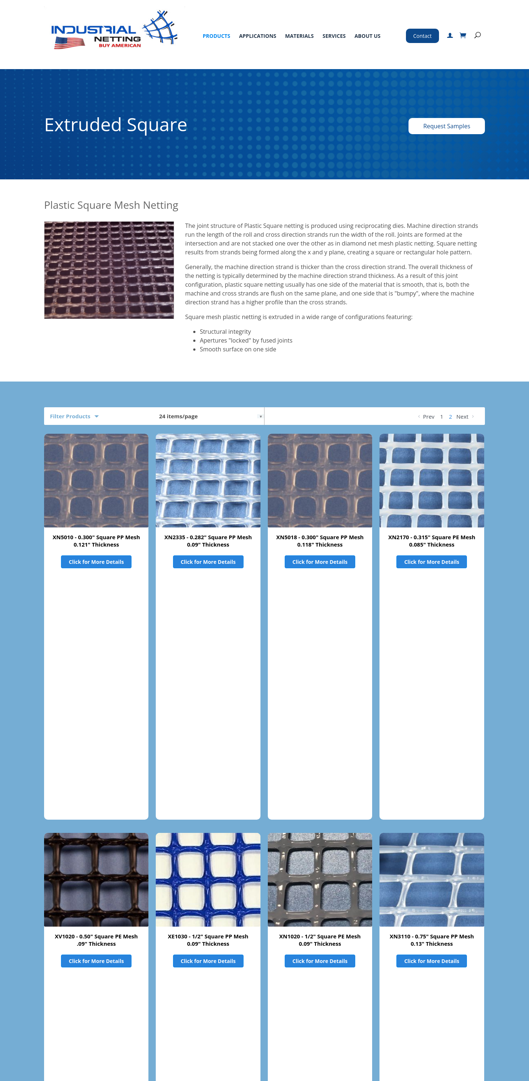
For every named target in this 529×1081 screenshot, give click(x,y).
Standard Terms (246, 982)
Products (216, 35)
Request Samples (446, 126)
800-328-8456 (358, 983)
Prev (425, 416)
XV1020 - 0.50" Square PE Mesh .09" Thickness (96, 694)
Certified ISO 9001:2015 (376, 1044)
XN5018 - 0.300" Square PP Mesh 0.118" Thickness (320, 540)
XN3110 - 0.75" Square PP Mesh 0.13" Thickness (432, 694)
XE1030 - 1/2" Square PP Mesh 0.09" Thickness (208, 694)
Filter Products (70, 416)
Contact (422, 35)
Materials (299, 35)
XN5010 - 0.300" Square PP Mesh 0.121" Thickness (96, 540)
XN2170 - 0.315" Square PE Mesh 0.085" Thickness (431, 540)
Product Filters (70, 910)
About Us (368, 35)
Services (334, 35)
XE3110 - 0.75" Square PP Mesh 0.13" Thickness (96, 848)
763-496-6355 (376, 993)
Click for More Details (96, 561)
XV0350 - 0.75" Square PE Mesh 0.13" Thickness (208, 848)
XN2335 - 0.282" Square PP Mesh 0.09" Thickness (208, 540)
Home (51, 982)
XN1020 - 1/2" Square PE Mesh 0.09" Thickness (320, 694)
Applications (257, 35)
